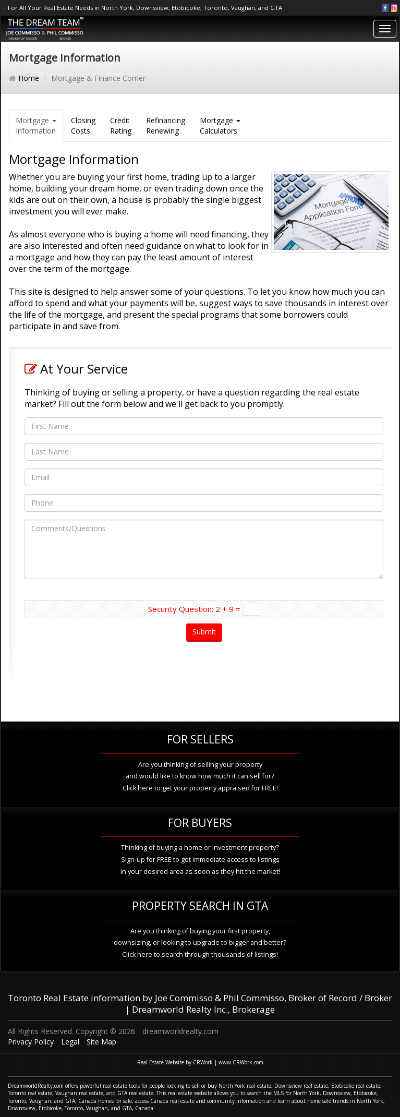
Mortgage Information (36, 125)
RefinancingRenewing (165, 125)
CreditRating (120, 125)
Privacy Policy (31, 1042)
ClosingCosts (83, 125)
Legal (70, 1042)
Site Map (101, 1042)
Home (28, 78)
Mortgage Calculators (220, 125)
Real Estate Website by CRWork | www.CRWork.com (200, 1062)
